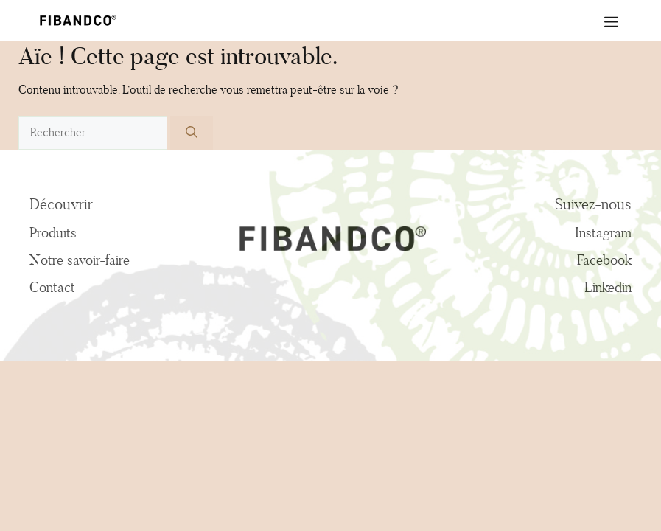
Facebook (604, 259)
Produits (53, 232)
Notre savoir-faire (79, 259)
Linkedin (608, 287)
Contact (52, 287)
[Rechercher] (191, 133)
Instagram (603, 232)
